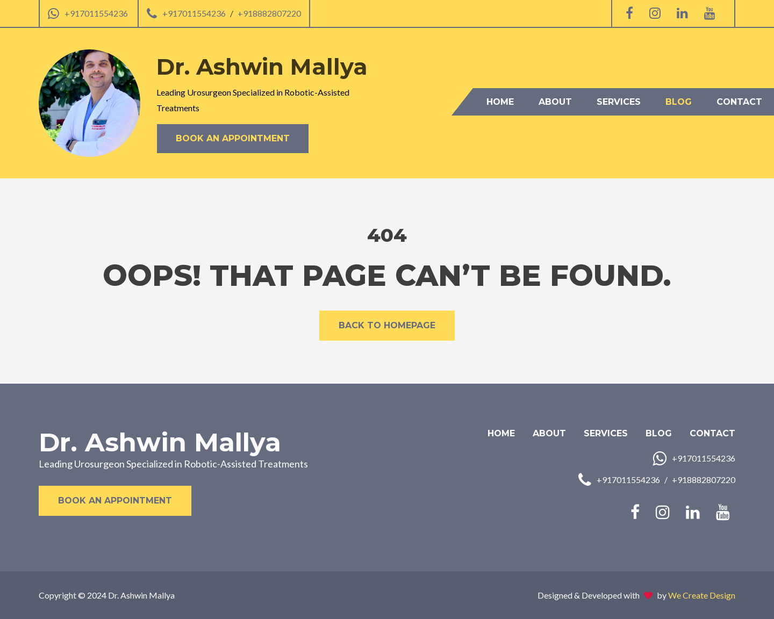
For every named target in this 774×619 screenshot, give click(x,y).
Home (500, 102)
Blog (678, 102)
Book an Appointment (233, 138)
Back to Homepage (387, 325)
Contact (739, 102)
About (555, 102)
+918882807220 (269, 13)
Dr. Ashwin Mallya (160, 442)
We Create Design (701, 595)
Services (619, 102)
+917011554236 (96, 13)
